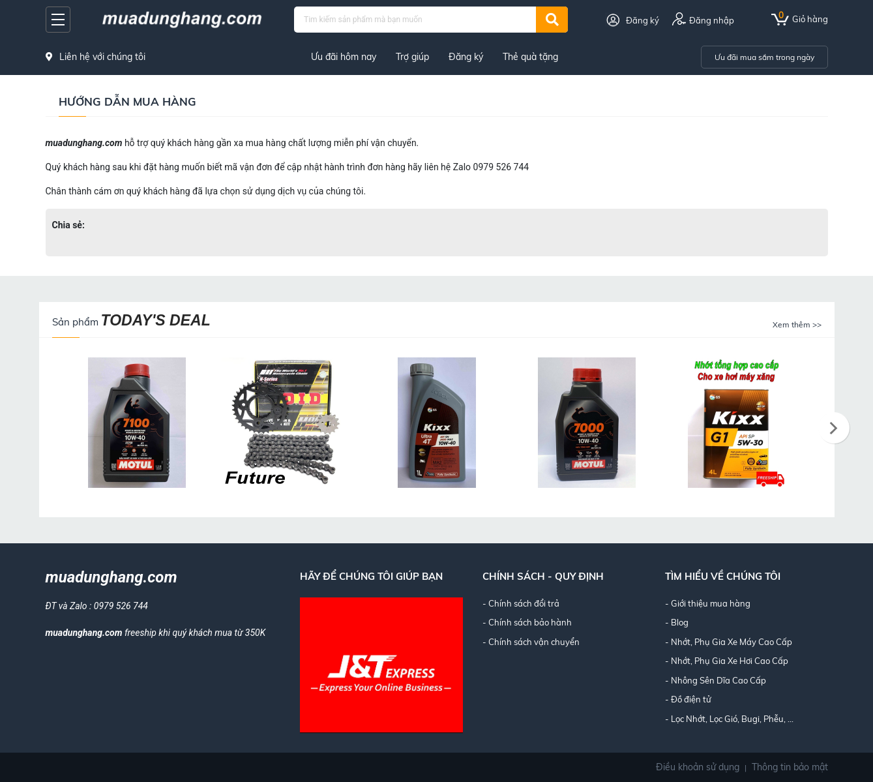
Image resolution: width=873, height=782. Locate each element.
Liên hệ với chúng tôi (95, 57)
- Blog (676, 622)
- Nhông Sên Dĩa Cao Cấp (715, 680)
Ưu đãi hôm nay (343, 57)
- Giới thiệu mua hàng (707, 603)
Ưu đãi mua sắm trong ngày (764, 57)
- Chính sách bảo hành (527, 622)
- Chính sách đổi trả (520, 603)
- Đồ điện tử (688, 699)
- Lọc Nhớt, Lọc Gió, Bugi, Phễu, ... (729, 719)
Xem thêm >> (797, 324)
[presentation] (834, 428)
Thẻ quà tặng (530, 57)
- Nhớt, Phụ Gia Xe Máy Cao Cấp (728, 642)
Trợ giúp (412, 57)
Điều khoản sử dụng (697, 767)
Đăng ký (642, 20)
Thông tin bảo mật (790, 767)
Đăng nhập (711, 20)
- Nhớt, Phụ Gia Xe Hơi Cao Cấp (726, 660)
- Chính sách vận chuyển (531, 642)
